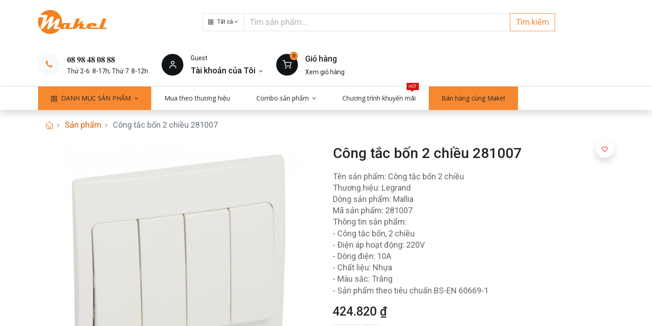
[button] (223, 22)
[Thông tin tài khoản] (227, 70)
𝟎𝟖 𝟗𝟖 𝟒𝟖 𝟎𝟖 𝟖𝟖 (91, 59)
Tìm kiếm (532, 22)
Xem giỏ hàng (325, 72)
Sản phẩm (83, 124)
